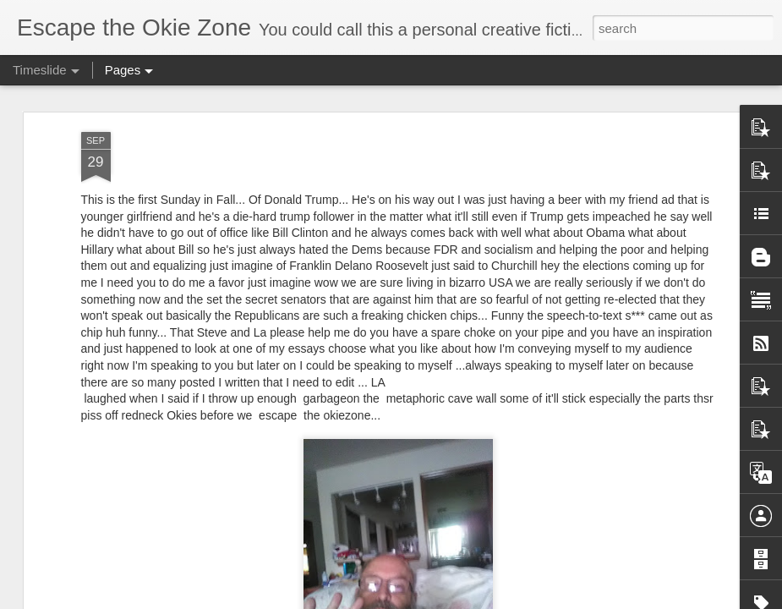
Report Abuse (493, 600)
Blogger (444, 600)
